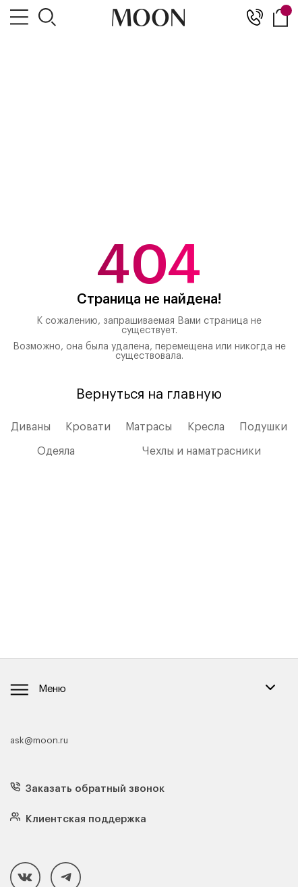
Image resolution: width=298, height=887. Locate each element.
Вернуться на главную (149, 394)
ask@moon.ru (39, 740)
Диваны (31, 427)
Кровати (88, 427)
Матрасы (148, 427)
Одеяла (56, 451)
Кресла (206, 427)
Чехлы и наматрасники (201, 451)
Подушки (263, 427)
